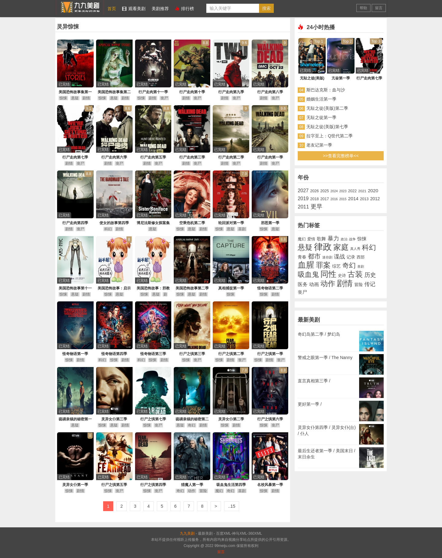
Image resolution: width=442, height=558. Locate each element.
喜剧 (242, 229)
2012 (375, 198)
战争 (352, 239)
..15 (231, 506)
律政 (323, 247)
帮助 (363, 8)
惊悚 (63, 98)
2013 (364, 199)
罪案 (323, 265)
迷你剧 (327, 257)
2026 (314, 191)
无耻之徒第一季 (321, 117)
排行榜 (184, 8)
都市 (314, 256)
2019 (303, 198)
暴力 (333, 238)
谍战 (339, 257)
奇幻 (191, 425)
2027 (303, 190)
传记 (369, 284)
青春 (302, 257)
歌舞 (321, 238)
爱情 (311, 239)
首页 (111, 8)
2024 (334, 191)
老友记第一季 (319, 145)
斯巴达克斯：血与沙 (325, 89)
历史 (370, 275)
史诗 (342, 275)
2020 (373, 190)
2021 (362, 191)
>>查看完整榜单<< (341, 155)
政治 (344, 239)
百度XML (223, 533)
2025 (324, 191)
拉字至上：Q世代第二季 (329, 135)
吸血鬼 (308, 274)
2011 (303, 207)
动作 (191, 491)
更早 (316, 207)
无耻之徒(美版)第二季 (327, 108)
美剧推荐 (160, 8)
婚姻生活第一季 (321, 99)
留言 (378, 8)
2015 (343, 199)
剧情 (86, 98)
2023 (343, 191)
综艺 (336, 266)
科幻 (108, 229)
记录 (351, 257)
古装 (355, 274)
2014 (353, 198)
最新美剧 (205, 533)
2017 (324, 199)
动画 (314, 284)
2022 (352, 191)
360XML (255, 533)
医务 (303, 284)
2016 (334, 199)
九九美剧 (79, 7)
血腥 (306, 265)
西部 (361, 257)
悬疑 (75, 98)
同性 (328, 274)
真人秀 (355, 248)
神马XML (239, 533)
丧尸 (164, 98)
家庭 (341, 247)
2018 (314, 199)
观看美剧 (133, 8)
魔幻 (219, 491)
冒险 (203, 491)
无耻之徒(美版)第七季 (327, 126)
